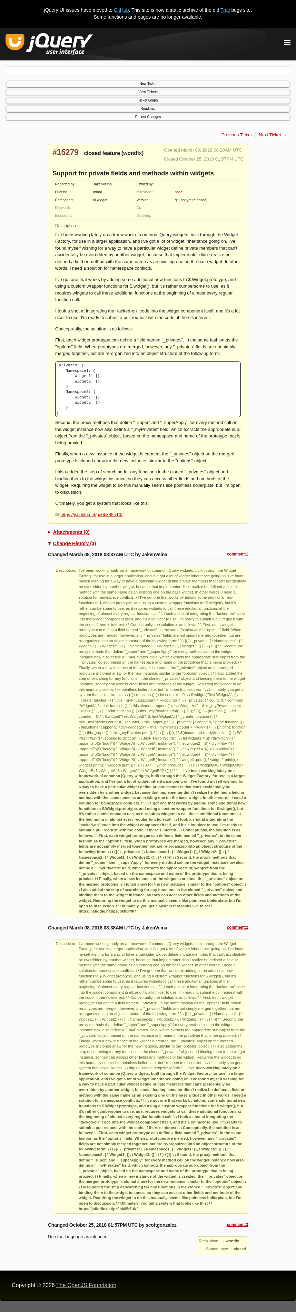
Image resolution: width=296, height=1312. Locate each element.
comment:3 (237, 1224)
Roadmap (147, 108)
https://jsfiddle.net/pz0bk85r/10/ (88, 514)
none (178, 192)
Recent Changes (148, 117)
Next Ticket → (273, 134)
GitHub (121, 10)
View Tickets (147, 92)
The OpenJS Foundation (86, 1285)
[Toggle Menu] (287, 42)
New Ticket (148, 84)
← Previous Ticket (234, 134)
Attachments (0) (71, 532)
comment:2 (237, 927)
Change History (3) (74, 543)
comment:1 (237, 554)
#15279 (65, 152)
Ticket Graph (148, 100)
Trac (225, 10)
